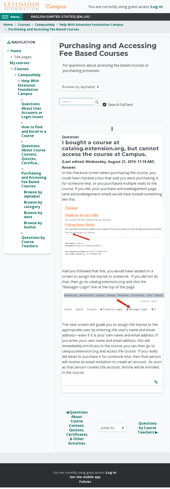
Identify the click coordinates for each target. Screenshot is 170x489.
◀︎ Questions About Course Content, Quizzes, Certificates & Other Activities (77, 429)
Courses (24, 26)
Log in (156, 7)
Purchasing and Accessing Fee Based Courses (43, 30)
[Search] (76, 103)
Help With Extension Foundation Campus (91, 26)
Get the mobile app (85, 478)
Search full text (120, 106)
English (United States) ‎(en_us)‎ (60, 18)
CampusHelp (45, 26)
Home (8, 26)
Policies (85, 483)
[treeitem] (27, 150)
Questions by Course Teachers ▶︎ (148, 429)
